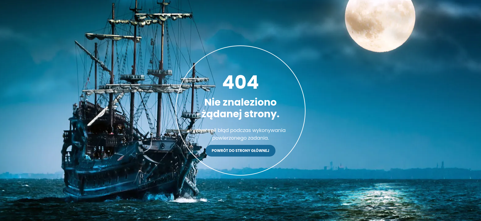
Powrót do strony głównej (240, 150)
